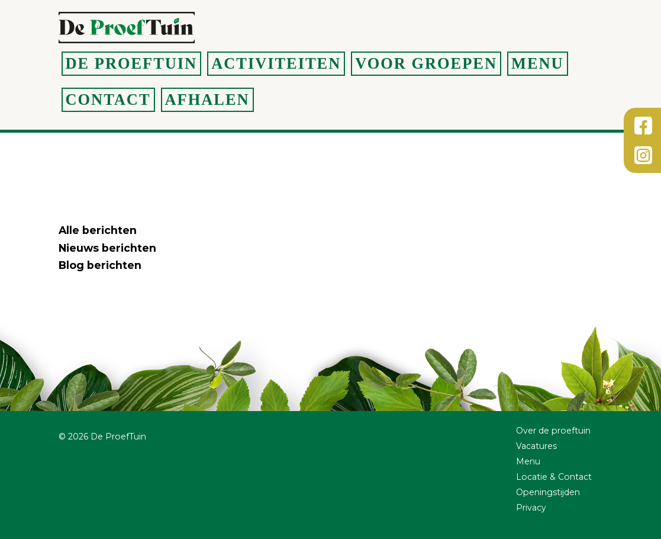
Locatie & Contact (554, 476)
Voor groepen (426, 63)
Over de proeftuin (553, 430)
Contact (108, 99)
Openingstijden (548, 492)
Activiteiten (276, 63)
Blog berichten (100, 265)
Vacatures (536, 446)
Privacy (531, 507)
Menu (537, 63)
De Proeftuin (132, 63)
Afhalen (207, 99)
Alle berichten (98, 230)
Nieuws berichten (107, 248)
